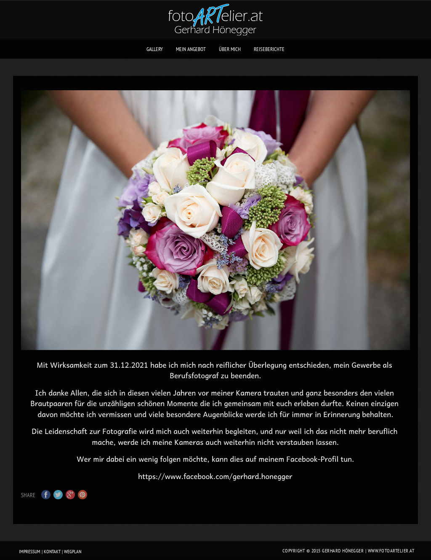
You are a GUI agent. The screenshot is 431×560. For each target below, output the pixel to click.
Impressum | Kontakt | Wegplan (50, 551)
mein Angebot (191, 49)
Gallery (154, 49)
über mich (230, 49)
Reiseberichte (269, 49)
